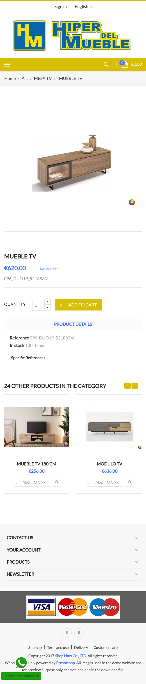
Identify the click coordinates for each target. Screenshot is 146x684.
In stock (17, 345)
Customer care (105, 647)
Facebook (67, 633)
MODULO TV (109, 464)
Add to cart (78, 304)
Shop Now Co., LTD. (71, 655)
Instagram (79, 633)
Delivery (81, 647)
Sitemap (35, 647)
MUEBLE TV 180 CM (36, 464)
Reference (19, 338)
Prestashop (65, 662)
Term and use (58, 647)
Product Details (73, 324)
